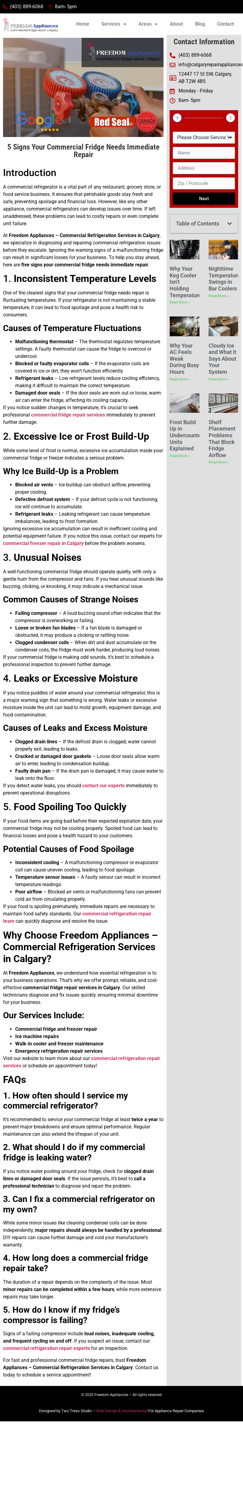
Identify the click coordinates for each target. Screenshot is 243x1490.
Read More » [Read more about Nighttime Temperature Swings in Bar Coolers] (219, 296)
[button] (229, 223)
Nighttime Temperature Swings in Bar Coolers (224, 278)
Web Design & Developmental (121, 1411)
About (176, 24)
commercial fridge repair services (68, 415)
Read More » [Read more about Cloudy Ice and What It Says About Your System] (219, 379)
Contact (225, 24)
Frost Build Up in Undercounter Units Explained (186, 435)
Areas (148, 24)
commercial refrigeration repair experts (46, 1348)
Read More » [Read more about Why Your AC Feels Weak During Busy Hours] (180, 379)
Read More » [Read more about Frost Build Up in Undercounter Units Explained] (180, 456)
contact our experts (103, 785)
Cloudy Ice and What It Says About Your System (222, 358)
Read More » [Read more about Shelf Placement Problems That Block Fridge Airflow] (219, 462)
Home (82, 24)
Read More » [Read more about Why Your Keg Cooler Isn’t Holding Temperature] (180, 302)
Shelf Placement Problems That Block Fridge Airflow (222, 438)
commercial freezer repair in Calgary (43, 543)
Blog (200, 24)
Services (113, 24)
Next (204, 198)
